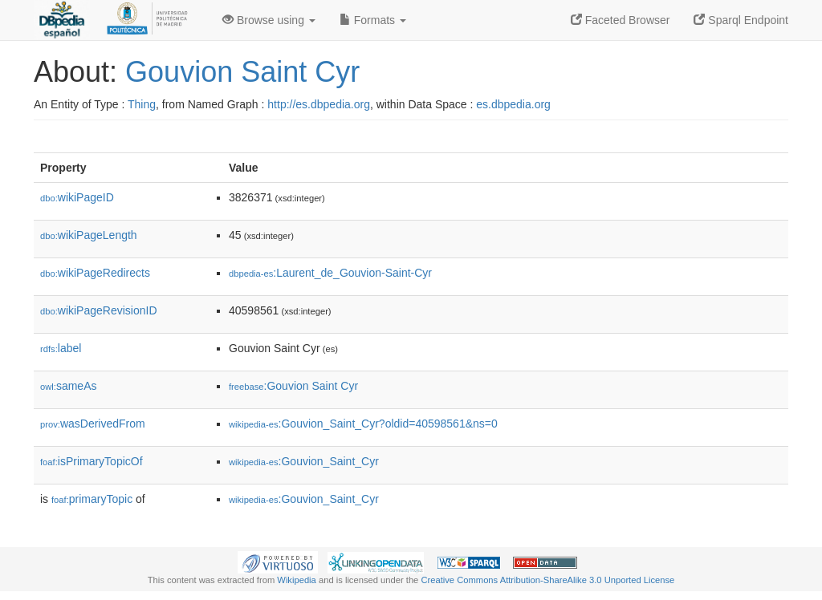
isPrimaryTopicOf (91, 461)
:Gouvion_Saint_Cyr (304, 461)
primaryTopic (91, 499)
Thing (142, 104)
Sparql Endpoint (741, 20)
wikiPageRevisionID (98, 310)
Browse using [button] (268, 20)
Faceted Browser (620, 20)
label (60, 348)
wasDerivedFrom (92, 423)
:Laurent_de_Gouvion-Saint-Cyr (330, 272)
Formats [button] (373, 20)
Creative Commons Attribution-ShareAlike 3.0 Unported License (547, 580)
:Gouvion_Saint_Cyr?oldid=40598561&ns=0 (363, 423)
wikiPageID (77, 197)
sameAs (68, 385)
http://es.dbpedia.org (318, 104)
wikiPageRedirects (95, 272)
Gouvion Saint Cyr (242, 71)
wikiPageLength (88, 235)
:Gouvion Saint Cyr (293, 385)
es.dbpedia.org (513, 104)
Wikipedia (296, 580)
